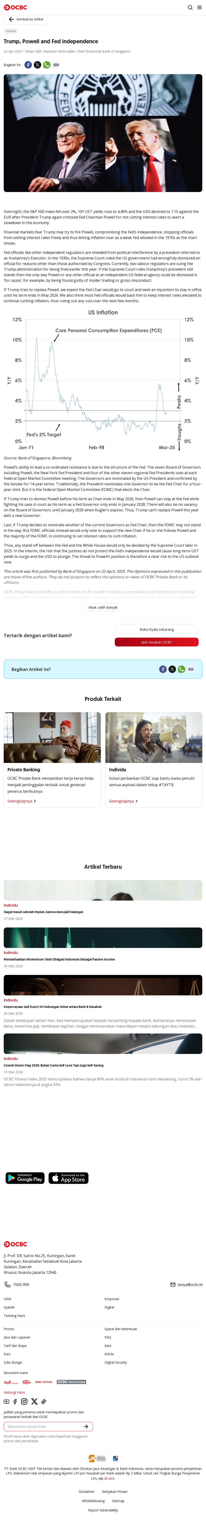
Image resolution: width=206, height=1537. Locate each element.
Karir (108, 1346)
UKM (7, 1300)
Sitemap (118, 1502)
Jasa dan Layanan (17, 1338)
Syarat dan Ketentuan (121, 1330)
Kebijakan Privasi (114, 1492)
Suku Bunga (13, 1363)
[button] (86, 1427)
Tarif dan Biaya (15, 1346)
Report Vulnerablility (103, 1511)
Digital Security (116, 1363)
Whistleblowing (93, 1502)
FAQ (108, 1338)
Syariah (9, 1308)
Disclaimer (87, 1492)
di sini (109, 1479)
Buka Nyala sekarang (153, 629)
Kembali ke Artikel (25, 19)
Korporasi (112, 1300)
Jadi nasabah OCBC (153, 642)
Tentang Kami (14, 1316)
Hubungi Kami (14, 1393)
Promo (9, 1330)
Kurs (7, 1355)
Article (109, 1355)
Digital (109, 1308)
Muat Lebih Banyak (103, 607)
